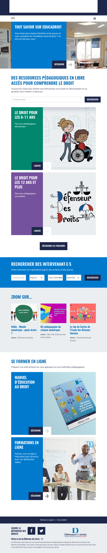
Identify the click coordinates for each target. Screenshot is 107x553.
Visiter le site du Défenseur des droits (25, 539)
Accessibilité (62, 520)
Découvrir (59, 65)
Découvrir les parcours (53, 246)
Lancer (37, 166)
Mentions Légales (47, 520)
